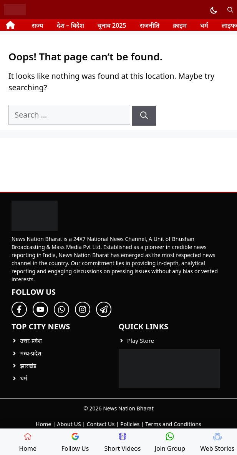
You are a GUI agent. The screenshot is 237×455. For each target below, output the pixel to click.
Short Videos (122, 442)
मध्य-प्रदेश (30, 353)
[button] (230, 9)
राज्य (37, 25)
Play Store (140, 340)
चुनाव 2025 (112, 25)
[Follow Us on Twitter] (40, 309)
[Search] (144, 116)
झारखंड (28, 365)
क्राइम (180, 25)
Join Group (170, 442)
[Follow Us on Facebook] (19, 309)
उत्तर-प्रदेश (31, 340)
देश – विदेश (70, 25)
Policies (129, 424)
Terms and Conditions (173, 424)
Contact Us (101, 424)
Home (43, 424)
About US (69, 424)
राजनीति (150, 25)
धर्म (204, 25)
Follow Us (75, 442)
